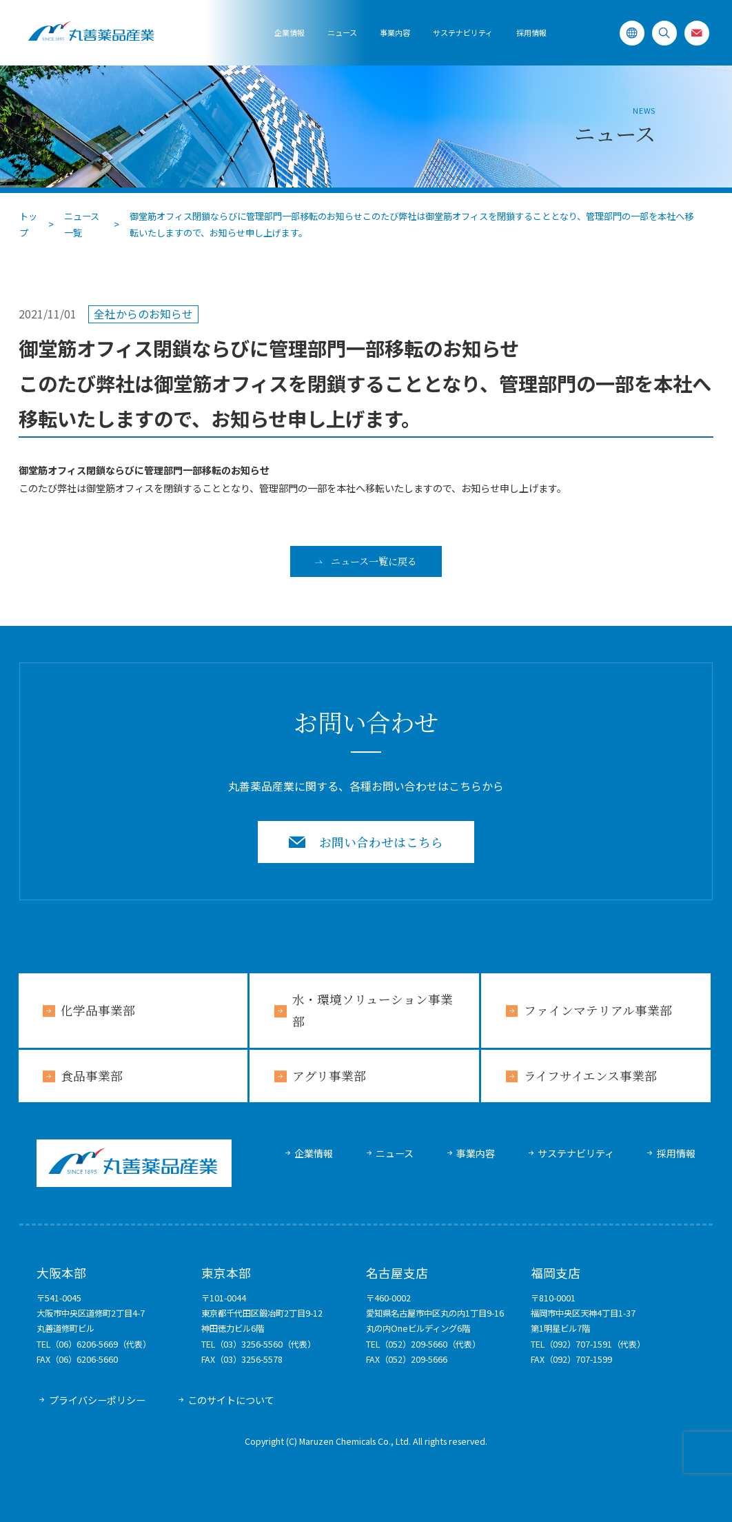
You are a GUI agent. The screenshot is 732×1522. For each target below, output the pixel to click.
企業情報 (289, 32)
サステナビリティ (576, 1153)
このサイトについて (230, 1400)
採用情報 (531, 32)
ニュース (342, 32)
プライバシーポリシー (97, 1400)
